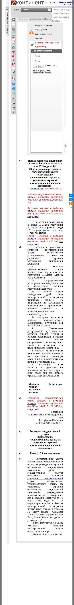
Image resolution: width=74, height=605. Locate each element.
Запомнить (51, 66)
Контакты (68, 4)
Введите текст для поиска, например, (61, 15)
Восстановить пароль (42, 73)
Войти (38, 66)
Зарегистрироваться (41, 70)
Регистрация (50, 2)
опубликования (51, 375)
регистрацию (34, 283)
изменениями (37, 188)
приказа (31, 211)
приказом (32, 197)
